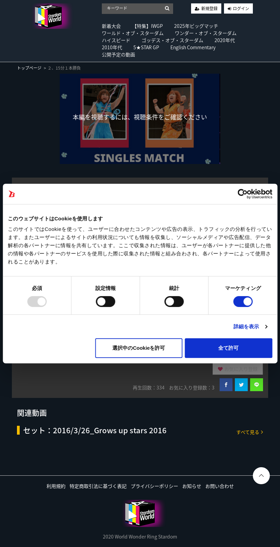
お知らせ (191, 485)
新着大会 (111, 25)
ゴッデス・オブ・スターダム (172, 40)
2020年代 (224, 40)
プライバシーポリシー (154, 485)
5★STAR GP (146, 47)
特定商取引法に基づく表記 (98, 485)
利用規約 (56, 485)
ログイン (241, 8)
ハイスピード (116, 40)
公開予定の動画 (118, 54)
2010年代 (112, 47)
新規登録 (209, 8)
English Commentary (193, 47)
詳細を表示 (246, 326)
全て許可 (228, 348)
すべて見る (249, 432)
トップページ (29, 68)
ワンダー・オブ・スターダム (206, 33)
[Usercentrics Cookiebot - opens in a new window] (242, 194)
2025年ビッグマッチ (196, 25)
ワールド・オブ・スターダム (133, 33)
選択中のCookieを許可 (138, 348)
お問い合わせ (219, 485)
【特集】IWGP (147, 25)
